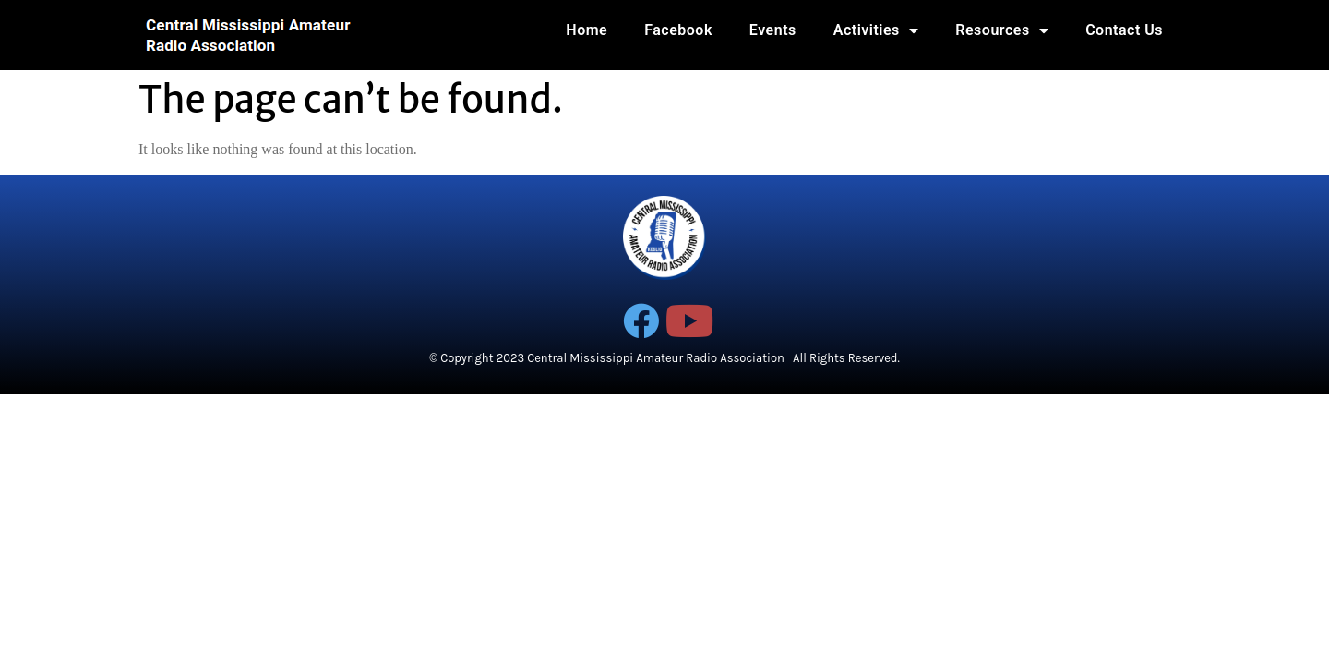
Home (586, 30)
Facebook (678, 30)
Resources (1001, 30)
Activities (876, 30)
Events (772, 30)
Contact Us (1124, 30)
